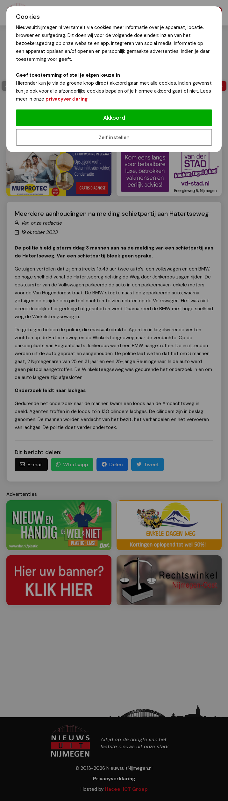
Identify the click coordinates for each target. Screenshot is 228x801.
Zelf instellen (114, 137)
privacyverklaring (67, 99)
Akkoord (114, 118)
